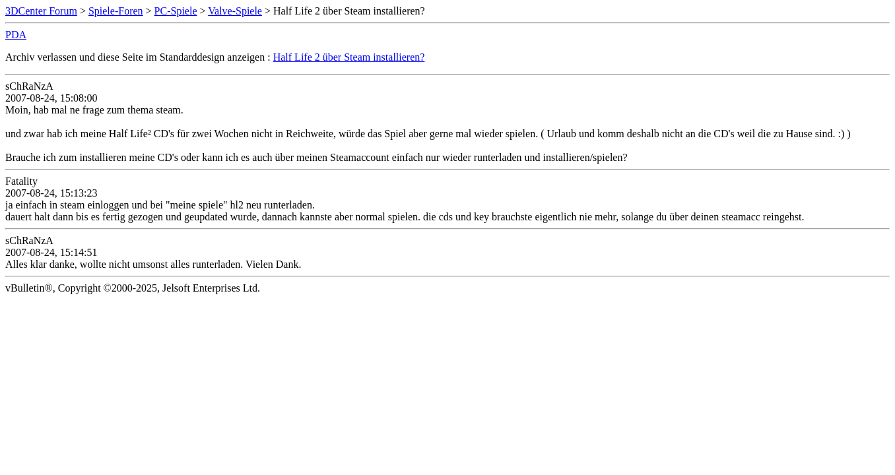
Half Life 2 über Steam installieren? (349, 57)
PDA (15, 34)
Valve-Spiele (235, 10)
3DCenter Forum (41, 10)
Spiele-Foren (115, 10)
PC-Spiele (175, 10)
